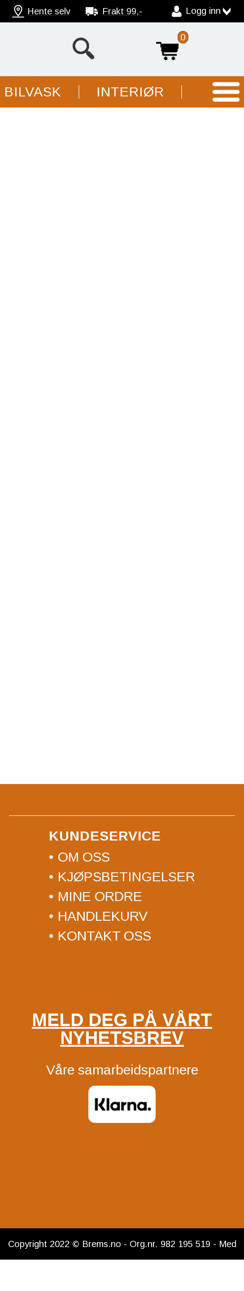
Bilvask (32, 91)
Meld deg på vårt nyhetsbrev (122, 1029)
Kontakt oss (104, 935)
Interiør (130, 91)
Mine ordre (100, 896)
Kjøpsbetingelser (126, 876)
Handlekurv (167, 48)
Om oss (84, 856)
